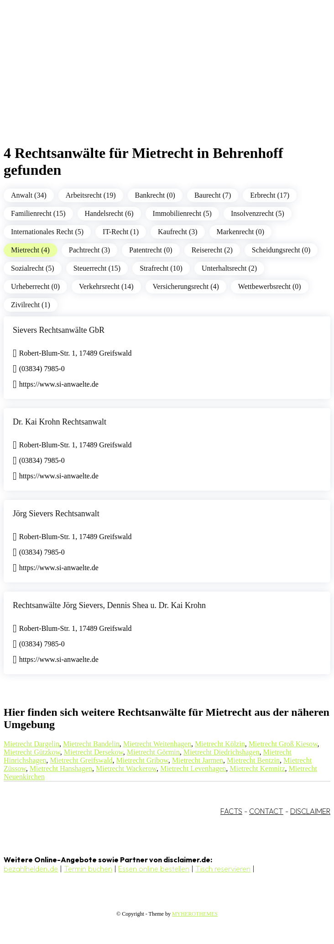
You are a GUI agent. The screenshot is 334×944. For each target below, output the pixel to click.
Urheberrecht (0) (35, 286)
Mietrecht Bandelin (91, 744)
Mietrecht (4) (30, 250)
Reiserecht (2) (212, 250)
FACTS (231, 811)
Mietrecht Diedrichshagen (221, 752)
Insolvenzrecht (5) (257, 213)
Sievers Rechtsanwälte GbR (58, 330)
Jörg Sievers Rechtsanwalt (56, 513)
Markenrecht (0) (240, 232)
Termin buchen (88, 868)
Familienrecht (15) (38, 213)
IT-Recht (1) (121, 232)
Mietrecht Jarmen (197, 760)
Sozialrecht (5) (32, 268)
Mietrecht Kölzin (220, 744)
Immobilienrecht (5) (182, 213)
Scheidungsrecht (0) (281, 250)
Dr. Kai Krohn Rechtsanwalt (59, 421)
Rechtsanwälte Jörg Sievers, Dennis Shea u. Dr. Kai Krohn (109, 605)
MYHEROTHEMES (195, 914)
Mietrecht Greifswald (81, 760)
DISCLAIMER (310, 811)
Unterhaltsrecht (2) (229, 268)
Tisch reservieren (222, 868)
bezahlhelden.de (31, 868)
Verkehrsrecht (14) (106, 286)
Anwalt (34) (29, 195)
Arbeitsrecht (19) (91, 195)
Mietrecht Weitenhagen (157, 744)
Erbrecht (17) (269, 195)
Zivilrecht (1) (30, 305)
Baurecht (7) (212, 195)
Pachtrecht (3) (89, 250)
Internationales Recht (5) (47, 232)
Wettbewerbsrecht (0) (269, 286)
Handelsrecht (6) (109, 213)
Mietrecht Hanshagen (61, 768)
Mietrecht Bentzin (253, 760)
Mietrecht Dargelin (31, 744)
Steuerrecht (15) (97, 268)
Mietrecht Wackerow (126, 768)
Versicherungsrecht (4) (186, 286)
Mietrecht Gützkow (32, 752)
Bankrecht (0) (155, 195)
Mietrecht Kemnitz (257, 768)
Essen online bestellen (153, 868)
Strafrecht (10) (161, 268)
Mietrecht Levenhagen (193, 768)
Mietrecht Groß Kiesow (283, 744)
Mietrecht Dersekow (93, 752)
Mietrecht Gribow (142, 760)
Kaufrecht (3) (178, 232)
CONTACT (266, 811)
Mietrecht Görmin (153, 752)
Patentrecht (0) (150, 250)
